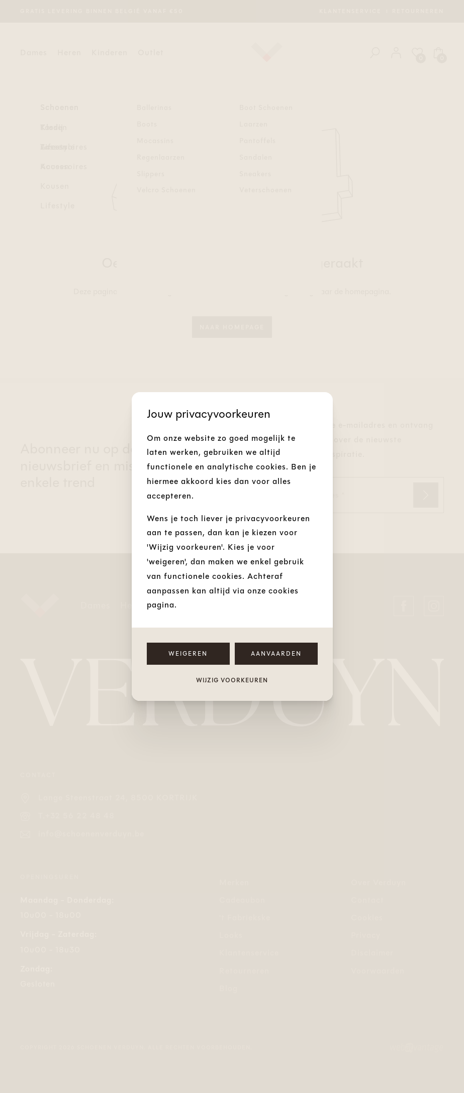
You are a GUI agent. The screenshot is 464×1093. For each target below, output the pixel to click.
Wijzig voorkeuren (232, 680)
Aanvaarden (276, 653)
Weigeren (188, 653)
